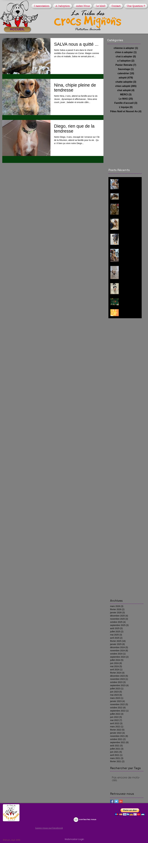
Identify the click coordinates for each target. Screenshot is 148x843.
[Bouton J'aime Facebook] (34, 833)
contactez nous (87, 819)
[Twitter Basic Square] (116, 801)
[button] (42, 6)
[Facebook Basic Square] (112, 801)
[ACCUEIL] (17, 29)
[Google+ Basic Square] (121, 801)
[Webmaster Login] (74, 839)
